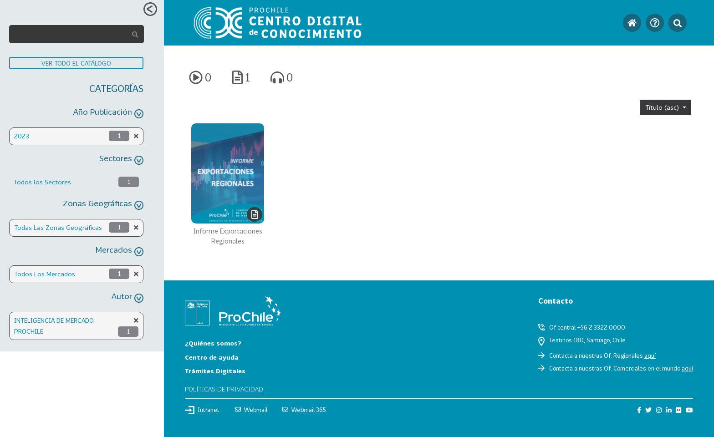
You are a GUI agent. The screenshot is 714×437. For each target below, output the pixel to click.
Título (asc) (663, 107)
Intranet (202, 410)
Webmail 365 (304, 409)
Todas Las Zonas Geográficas (58, 227)
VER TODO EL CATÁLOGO (76, 63)
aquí (650, 355)
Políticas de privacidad (224, 389)
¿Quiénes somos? (213, 343)
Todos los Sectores (42, 182)
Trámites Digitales (215, 371)
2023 (21, 136)
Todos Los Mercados (44, 274)
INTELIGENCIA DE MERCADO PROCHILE (54, 325)
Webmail (251, 409)
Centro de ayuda (212, 357)
